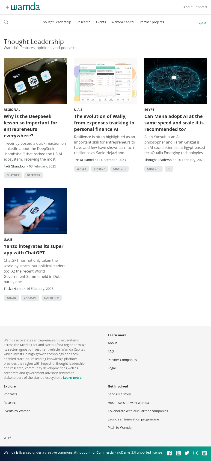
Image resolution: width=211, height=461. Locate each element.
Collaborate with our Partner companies (138, 411)
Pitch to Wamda (120, 427)
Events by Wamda (17, 411)
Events (101, 22)
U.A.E (78, 109)
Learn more (72, 377)
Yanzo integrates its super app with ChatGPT (33, 249)
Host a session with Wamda (128, 402)
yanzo (11, 298)
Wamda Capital (122, 22)
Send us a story (119, 394)
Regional (12, 109)
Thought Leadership (56, 22)
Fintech (100, 169)
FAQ (111, 351)
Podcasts (10, 394)
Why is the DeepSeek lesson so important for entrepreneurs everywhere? (30, 126)
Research (84, 22)
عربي (203, 22)
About (187, 7)
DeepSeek (33, 175)
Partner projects (152, 22)
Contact (201, 7)
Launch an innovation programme (133, 419)
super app (51, 298)
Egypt (149, 109)
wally (81, 169)
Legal (112, 368)
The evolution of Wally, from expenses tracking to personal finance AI (104, 122)
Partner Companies (122, 360)
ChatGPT (12, 175)
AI (168, 169)
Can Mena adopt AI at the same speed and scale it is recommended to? (174, 122)
